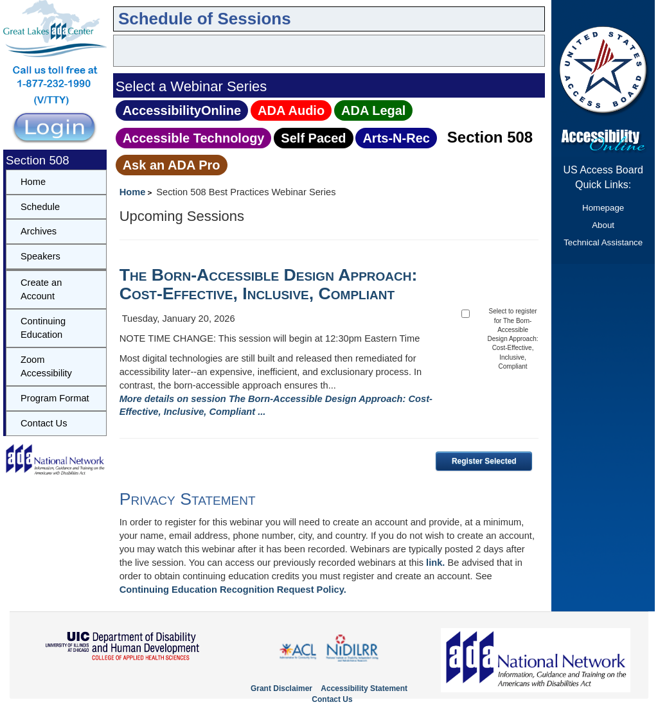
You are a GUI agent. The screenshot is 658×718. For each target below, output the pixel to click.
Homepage (603, 208)
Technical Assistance (603, 242)
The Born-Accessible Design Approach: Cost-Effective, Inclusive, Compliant (269, 284)
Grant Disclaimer (281, 688)
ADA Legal (373, 110)
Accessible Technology (194, 138)
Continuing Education (43, 328)
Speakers (40, 256)
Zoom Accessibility (46, 366)
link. (435, 562)
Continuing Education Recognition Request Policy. (233, 589)
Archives (39, 231)
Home (133, 192)
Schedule (40, 207)
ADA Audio (291, 110)
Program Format (55, 398)
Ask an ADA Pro (171, 165)
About (603, 225)
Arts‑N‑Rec (395, 138)
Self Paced (313, 138)
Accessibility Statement (364, 688)
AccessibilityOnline (182, 110)
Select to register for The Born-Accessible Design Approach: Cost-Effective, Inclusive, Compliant (513, 339)
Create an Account (41, 289)
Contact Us (44, 423)
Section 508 (490, 137)
